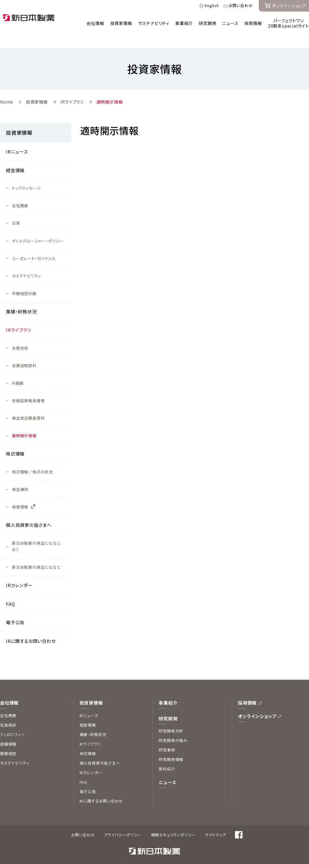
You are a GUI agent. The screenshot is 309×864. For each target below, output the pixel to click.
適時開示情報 (24, 423)
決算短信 (20, 335)
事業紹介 (184, 23)
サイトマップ (215, 822)
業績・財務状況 (21, 299)
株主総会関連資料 (28, 405)
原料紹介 (167, 756)
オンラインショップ (257, 703)
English (212, 5)
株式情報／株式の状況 (32, 459)
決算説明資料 (24, 353)
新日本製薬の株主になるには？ (36, 533)
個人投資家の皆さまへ (29, 512)
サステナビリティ (153, 23)
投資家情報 (121, 23)
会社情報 (95, 23)
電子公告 (15, 609)
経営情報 (15, 157)
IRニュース (17, 139)
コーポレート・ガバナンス (34, 245)
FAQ (10, 591)
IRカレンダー (19, 572)
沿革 (16, 210)
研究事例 (167, 737)
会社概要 (20, 193)
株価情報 (20, 494)
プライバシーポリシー (123, 822)
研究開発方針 (171, 718)
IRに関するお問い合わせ (31, 628)
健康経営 (8, 740)
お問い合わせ (241, 5)
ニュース (230, 23)
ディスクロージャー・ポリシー (38, 228)
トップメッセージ (26, 175)
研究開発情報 (171, 746)
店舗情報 (8, 731)
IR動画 (18, 370)
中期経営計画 (24, 280)
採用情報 (253, 23)
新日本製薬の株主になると (36, 554)
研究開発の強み (173, 727)
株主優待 (20, 476)
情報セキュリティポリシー (173, 822)
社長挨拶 (8, 712)
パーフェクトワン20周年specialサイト (288, 23)
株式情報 (15, 441)
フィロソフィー (12, 722)
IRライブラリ (18, 317)
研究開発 (207, 23)
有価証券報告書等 (28, 388)
